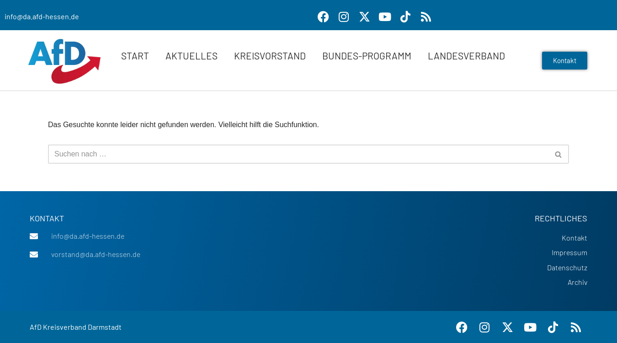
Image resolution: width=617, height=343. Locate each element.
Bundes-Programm (366, 55)
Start (135, 55)
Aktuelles (191, 55)
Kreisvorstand (270, 55)
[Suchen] (298, 154)
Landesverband (466, 55)
